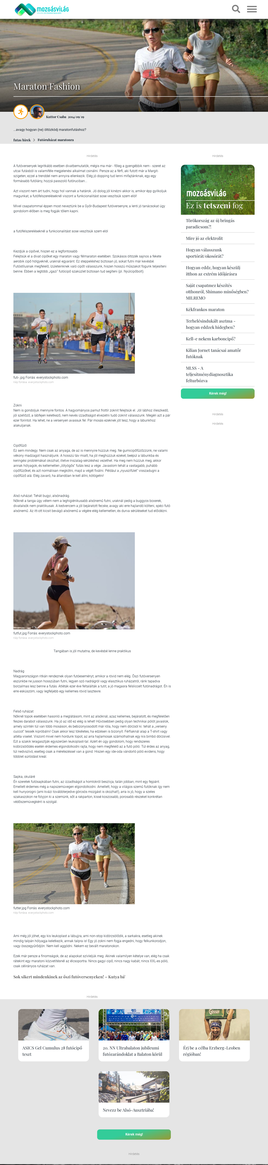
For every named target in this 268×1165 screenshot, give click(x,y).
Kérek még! (218, 393)
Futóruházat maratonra (56, 140)
